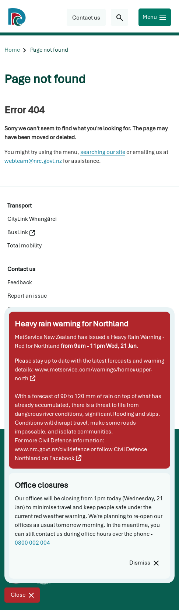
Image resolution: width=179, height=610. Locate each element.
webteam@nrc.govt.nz (33, 161)
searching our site (102, 152)
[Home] (12, 50)
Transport (19, 205)
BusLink (21, 232)
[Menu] (154, 17)
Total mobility (24, 245)
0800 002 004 (32, 542)
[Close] (22, 595)
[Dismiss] (143, 563)
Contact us (21, 269)
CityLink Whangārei (32, 219)
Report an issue (27, 295)
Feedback (19, 282)
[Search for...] (119, 17)
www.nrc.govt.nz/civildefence (52, 449)
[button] (86, 17)
